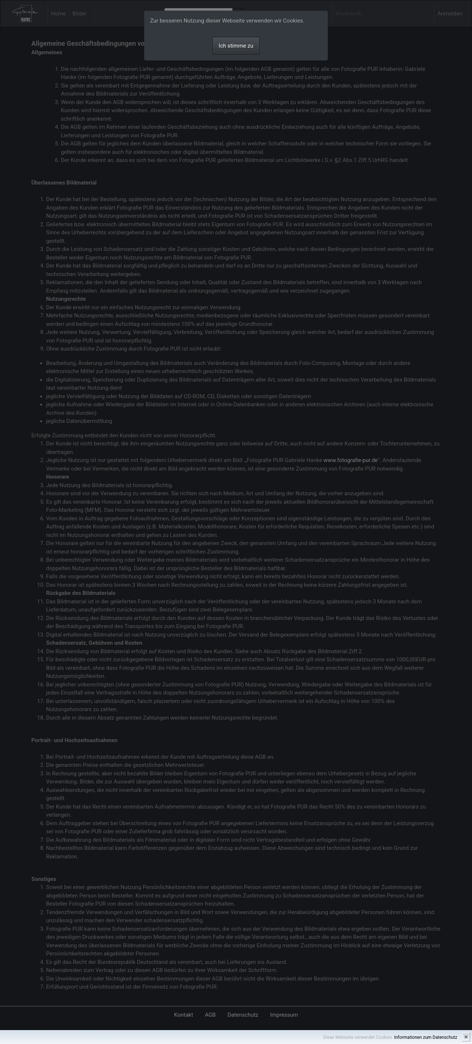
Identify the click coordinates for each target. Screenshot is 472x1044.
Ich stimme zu (236, 45)
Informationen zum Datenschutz (425, 1037)
